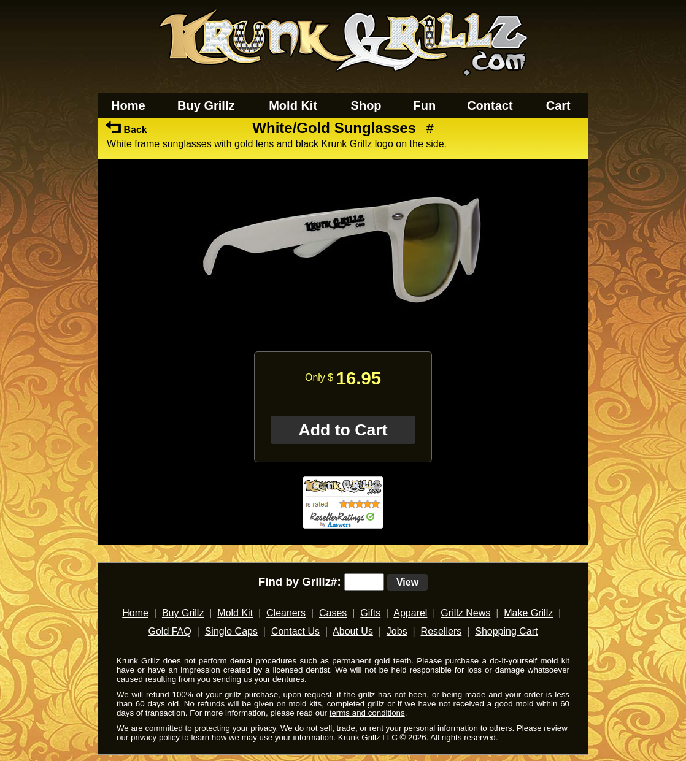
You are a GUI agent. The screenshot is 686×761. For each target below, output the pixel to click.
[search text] (364, 582)
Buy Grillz (205, 105)
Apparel (410, 613)
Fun (425, 105)
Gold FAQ (169, 631)
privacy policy (155, 737)
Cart (558, 105)
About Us (353, 631)
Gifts (370, 613)
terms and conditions (367, 712)
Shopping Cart (506, 631)
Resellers (441, 631)
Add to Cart (342, 430)
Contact (489, 105)
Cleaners (286, 613)
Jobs (397, 631)
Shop (366, 105)
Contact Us (295, 631)
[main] (343, 337)
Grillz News (465, 613)
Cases (333, 613)
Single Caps (231, 631)
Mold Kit (293, 105)
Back (126, 129)
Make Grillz (528, 613)
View (407, 582)
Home (128, 105)
